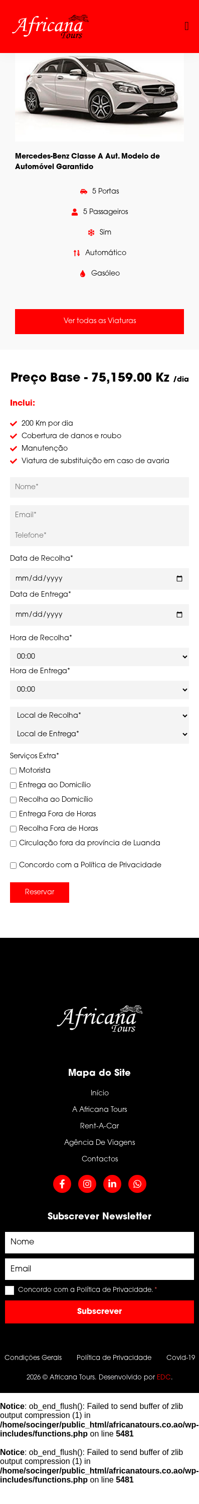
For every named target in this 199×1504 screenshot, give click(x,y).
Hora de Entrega (40, 671)
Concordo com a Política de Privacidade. (87, 1290)
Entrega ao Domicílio (50, 785)
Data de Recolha (41, 559)
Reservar (39, 892)
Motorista (30, 771)
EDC (164, 1377)
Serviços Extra (34, 756)
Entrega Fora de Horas (53, 814)
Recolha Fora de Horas (54, 829)
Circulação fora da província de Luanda (85, 843)
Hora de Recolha (41, 638)
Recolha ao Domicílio (51, 800)
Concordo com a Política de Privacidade (85, 865)
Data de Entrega (40, 595)
